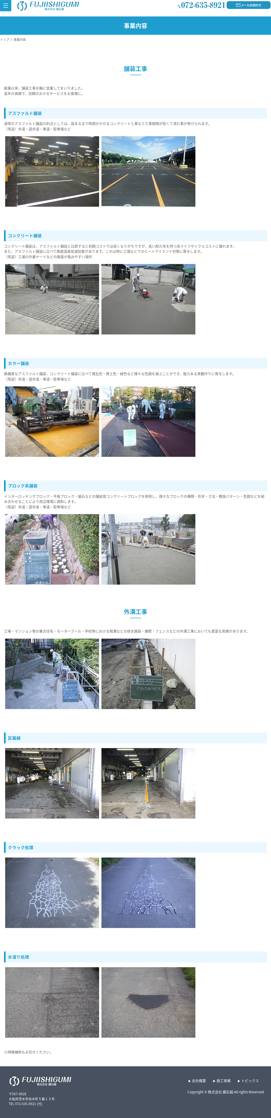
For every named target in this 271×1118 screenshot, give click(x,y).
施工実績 (224, 1080)
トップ (4, 39)
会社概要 (199, 1080)
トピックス (250, 1080)
